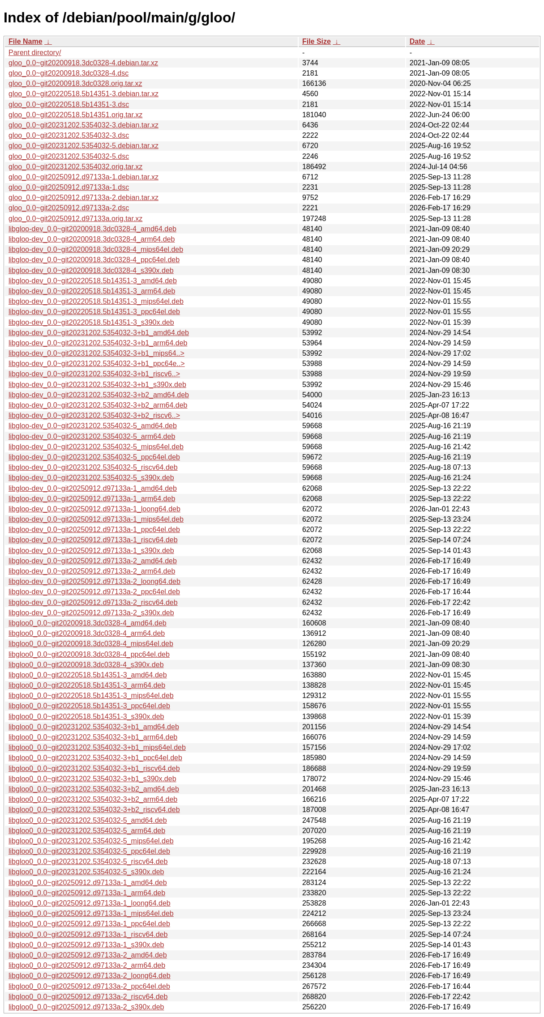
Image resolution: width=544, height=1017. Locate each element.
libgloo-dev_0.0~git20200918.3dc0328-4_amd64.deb (92, 229)
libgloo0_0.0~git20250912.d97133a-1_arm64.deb (87, 893)
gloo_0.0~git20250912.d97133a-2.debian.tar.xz (83, 197)
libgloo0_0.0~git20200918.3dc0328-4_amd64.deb (88, 623)
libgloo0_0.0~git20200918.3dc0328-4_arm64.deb (87, 633)
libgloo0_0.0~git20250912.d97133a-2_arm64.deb (87, 965)
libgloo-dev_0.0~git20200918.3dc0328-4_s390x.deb (91, 270)
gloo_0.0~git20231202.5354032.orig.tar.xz (75, 166)
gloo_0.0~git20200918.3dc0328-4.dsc (69, 73)
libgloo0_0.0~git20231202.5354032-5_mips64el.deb (91, 841)
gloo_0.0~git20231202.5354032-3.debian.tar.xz (83, 125)
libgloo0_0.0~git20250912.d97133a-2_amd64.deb (88, 955)
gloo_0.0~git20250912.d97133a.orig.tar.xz (75, 218)
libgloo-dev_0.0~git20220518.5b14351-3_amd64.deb (93, 281)
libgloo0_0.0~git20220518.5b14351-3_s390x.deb (86, 716)
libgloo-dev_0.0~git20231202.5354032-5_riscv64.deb (93, 467)
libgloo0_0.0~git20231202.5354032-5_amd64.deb (88, 820)
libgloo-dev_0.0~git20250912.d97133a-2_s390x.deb (91, 613)
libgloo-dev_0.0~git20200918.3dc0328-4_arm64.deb (92, 239)
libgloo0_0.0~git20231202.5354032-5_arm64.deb (87, 830)
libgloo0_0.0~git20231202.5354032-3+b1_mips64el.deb (97, 747)
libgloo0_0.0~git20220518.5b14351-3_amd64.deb (88, 675)
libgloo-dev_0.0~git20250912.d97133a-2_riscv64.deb (93, 602)
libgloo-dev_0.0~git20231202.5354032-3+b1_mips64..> (96, 353)
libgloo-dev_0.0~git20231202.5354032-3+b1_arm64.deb (98, 343)
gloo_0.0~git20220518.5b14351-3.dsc (69, 104)
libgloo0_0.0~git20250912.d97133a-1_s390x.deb (86, 945)
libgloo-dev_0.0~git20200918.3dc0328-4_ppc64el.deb (94, 260)
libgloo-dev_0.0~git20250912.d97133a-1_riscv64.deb (93, 540)
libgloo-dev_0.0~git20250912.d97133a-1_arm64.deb (92, 498)
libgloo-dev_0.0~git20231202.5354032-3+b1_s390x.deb (97, 384)
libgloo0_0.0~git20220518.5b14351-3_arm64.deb (87, 685)
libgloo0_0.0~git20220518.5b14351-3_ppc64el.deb (89, 706)
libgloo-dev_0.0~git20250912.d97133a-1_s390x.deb (91, 550)
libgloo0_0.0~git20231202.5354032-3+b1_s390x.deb (92, 779)
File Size (316, 41)
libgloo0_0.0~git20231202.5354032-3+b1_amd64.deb (94, 727)
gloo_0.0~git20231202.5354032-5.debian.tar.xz (83, 145)
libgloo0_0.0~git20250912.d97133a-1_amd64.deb (88, 882)
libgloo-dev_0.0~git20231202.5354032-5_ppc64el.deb (94, 457)
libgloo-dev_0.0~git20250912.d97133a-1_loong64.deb (94, 509)
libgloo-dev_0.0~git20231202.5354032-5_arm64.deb (92, 436)
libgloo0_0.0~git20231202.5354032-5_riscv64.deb (88, 861)
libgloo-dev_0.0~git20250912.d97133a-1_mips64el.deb (96, 519)
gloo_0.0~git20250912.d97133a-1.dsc (69, 187)
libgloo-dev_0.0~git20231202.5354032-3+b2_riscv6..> (94, 415)
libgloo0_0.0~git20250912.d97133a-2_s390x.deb (86, 1007)
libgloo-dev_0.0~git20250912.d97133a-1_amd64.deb (93, 488)
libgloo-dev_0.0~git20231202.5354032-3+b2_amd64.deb (99, 395)
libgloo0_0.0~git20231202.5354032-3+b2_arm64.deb (93, 799)
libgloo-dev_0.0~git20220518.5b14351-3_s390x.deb (91, 322)
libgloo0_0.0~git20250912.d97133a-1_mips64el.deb (91, 913)
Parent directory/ (35, 52)
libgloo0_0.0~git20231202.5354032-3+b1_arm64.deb (93, 737)
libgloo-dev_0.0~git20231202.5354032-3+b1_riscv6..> (94, 374)
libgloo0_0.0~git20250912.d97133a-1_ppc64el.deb (89, 924)
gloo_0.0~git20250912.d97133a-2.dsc (69, 208)
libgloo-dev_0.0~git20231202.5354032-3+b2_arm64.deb (98, 405)
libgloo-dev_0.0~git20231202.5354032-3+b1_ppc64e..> (97, 363)
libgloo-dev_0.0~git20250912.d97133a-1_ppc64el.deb (94, 529)
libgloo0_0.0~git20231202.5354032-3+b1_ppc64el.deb (95, 758)
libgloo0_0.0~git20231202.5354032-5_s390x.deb (86, 872)
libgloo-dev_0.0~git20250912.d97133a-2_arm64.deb (92, 571)
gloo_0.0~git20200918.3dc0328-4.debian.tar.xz (83, 63)
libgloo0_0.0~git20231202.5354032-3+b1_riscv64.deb (94, 768)
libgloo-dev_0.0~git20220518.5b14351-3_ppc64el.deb (94, 311)
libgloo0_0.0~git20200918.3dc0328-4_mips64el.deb (91, 643)
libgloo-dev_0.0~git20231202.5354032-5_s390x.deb (91, 477)
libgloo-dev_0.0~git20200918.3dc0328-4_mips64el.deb (96, 249)
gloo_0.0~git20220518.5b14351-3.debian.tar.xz (83, 94)
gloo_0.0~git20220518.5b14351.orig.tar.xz (75, 115)
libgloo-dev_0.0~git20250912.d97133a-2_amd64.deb (93, 561)
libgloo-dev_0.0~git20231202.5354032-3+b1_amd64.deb (99, 332)
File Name (26, 41)
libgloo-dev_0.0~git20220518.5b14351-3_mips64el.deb (96, 301)
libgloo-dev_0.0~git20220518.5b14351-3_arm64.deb (92, 291)
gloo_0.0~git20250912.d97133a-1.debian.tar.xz (83, 177)
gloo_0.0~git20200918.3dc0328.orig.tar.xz (75, 83)
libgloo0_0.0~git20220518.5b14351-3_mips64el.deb (91, 695)
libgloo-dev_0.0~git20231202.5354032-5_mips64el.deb (96, 447)
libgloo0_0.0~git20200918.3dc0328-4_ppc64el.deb (89, 654)
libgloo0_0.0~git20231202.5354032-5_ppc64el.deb (89, 851)
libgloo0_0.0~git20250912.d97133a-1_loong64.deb (90, 903)
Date (417, 41)
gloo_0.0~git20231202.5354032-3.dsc (69, 135)
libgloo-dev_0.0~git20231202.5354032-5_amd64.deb (93, 426)
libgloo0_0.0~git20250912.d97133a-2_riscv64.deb (88, 996)
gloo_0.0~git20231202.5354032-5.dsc (69, 156)
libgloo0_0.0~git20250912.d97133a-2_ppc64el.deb (89, 986)
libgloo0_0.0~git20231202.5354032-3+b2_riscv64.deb (94, 809)
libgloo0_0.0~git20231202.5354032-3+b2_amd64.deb (94, 789)
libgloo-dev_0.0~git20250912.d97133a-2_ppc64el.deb (94, 592)
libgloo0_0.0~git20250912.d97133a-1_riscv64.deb (88, 934)
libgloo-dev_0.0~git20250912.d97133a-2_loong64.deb (94, 581)
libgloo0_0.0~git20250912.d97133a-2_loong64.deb (90, 975)
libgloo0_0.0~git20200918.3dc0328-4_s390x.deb (86, 664)
